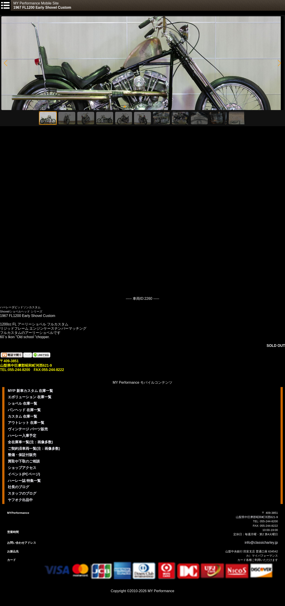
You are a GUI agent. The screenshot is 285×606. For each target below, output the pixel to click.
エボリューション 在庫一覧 (29, 397)
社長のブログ (18, 487)
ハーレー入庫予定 (22, 435)
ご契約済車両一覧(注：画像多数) (34, 448)
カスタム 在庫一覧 (22, 416)
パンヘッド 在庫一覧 (24, 410)
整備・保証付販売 (22, 455)
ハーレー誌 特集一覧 (24, 481)
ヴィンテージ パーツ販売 (28, 429)
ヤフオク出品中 (20, 500)
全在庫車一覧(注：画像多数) (30, 442)
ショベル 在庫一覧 (22, 403)
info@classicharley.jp (261, 542)
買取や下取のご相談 (24, 461)
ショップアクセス (22, 468)
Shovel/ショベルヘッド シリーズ (21, 311)
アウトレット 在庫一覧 (26, 423)
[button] (5, 63)
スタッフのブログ (22, 493)
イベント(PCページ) (24, 474)
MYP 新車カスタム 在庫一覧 (30, 391)
